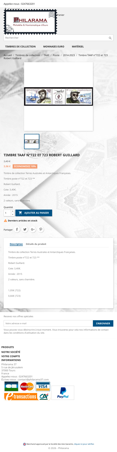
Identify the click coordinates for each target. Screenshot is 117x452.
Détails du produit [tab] (36, 243)
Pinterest (41, 229)
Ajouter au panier (34, 213)
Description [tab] (16, 243)
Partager (17, 229)
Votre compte (10, 356)
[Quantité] (7, 213)
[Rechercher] (58, 38)
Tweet (25, 229)
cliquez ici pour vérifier (84, 444)
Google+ (33, 229)
